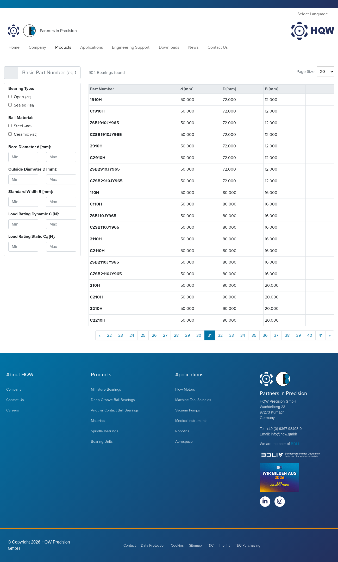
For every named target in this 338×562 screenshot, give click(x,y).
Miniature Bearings (106, 389)
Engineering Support (130, 47)
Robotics (182, 431)
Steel (23, 126)
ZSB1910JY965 (104, 123)
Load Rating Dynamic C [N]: (23, 214)
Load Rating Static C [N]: (23, 236)
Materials (98, 421)
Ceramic (25, 134)
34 (242, 335)
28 (176, 335)
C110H (96, 204)
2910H (96, 146)
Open (22, 96)
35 (254, 335)
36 (265, 335)
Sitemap (195, 545)
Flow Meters (185, 389)
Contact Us (218, 47)
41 (320, 335)
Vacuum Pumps (187, 410)
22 (109, 335)
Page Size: (306, 71)
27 (165, 335)
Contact (129, 545)
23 (120, 335)
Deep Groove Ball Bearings (113, 400)
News (193, 47)
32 (220, 335)
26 (154, 335)
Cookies (177, 545)
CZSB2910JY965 (106, 181)
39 (298, 335)
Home (14, 47)
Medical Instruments (191, 421)
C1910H (97, 111)
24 (131, 335)
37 (276, 335)
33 (231, 335)
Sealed (24, 105)
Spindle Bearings (104, 431)
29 (187, 335)
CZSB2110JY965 (106, 274)
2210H (96, 308)
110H (94, 192)
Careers (12, 410)
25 (143, 335)
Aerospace (184, 441)
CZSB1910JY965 (106, 134)
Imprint (224, 545)
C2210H (97, 320)
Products (63, 47)
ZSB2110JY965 (104, 262)
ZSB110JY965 (103, 215)
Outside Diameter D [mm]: (23, 169)
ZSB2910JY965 (105, 169)
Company (37, 47)
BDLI (295, 444)
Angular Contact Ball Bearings (115, 410)
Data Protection (153, 545)
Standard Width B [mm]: (23, 191)
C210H (96, 297)
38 (287, 335)
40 (309, 335)
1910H (96, 99)
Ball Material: (20, 117)
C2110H (97, 250)
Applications (91, 47)
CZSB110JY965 (104, 227)
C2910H (97, 157)
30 (198, 335)
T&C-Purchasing (247, 545)
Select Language (312, 14)
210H (95, 285)
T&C (210, 545)
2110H (96, 239)
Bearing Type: (21, 88)
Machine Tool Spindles (193, 400)
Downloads (169, 47)
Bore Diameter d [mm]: (23, 146)
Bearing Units (102, 441)
